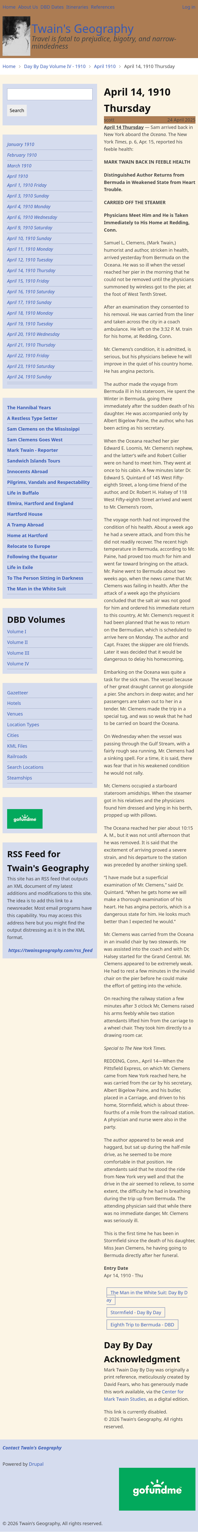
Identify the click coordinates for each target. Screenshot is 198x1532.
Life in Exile (20, 567)
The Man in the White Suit (36, 589)
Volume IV (18, 664)
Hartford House (25, 514)
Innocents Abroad (27, 471)
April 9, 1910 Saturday (29, 227)
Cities (13, 735)
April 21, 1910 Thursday (31, 345)
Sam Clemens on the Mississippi (43, 429)
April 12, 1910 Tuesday (30, 260)
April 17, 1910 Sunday (29, 302)
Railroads (17, 756)
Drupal (36, 1464)
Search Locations (25, 767)
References (102, 7)
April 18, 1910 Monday (30, 313)
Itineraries (77, 7)
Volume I (16, 631)
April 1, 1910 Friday (27, 185)
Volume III (18, 653)
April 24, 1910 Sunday (29, 377)
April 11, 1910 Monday (30, 249)
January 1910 (20, 144)
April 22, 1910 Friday (28, 355)
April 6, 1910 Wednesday (32, 217)
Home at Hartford (27, 535)
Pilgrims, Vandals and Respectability (48, 482)
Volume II (17, 642)
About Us (28, 7)
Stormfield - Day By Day (136, 1312)
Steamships (19, 778)
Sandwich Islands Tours (33, 461)
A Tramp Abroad (25, 525)
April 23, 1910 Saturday (31, 366)
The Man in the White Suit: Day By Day (147, 1296)
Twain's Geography (83, 28)
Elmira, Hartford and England (40, 503)
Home (9, 7)
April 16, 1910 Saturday (31, 291)
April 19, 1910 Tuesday (30, 324)
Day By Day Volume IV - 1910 (55, 66)
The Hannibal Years (29, 407)
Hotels (14, 703)
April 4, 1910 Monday (28, 206)
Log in (188, 7)
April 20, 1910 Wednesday (33, 334)
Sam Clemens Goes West (35, 440)
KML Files (17, 746)
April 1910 (105, 66)
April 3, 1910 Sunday (28, 196)
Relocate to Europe (28, 546)
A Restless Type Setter (32, 418)
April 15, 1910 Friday (28, 281)
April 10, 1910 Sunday (29, 238)
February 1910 (22, 155)
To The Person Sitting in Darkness (45, 578)
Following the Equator (32, 556)
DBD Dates (52, 7)
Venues (15, 714)
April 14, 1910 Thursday (31, 270)
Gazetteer (17, 693)
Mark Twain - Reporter (32, 450)
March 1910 (19, 166)
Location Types (23, 724)
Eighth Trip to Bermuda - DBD (142, 1325)
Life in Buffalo (23, 493)
